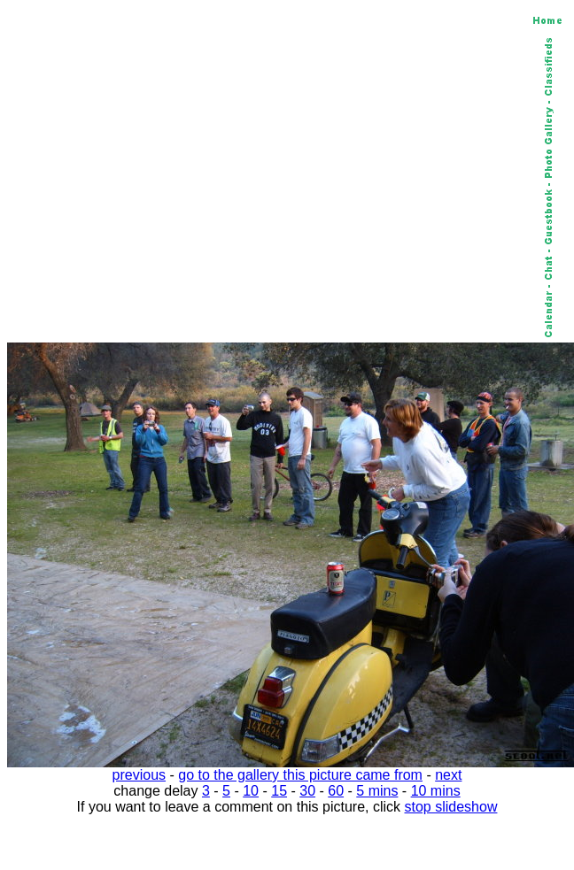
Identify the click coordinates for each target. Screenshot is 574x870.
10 (251, 790)
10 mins (436, 790)
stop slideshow (451, 806)
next (448, 774)
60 (336, 790)
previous (139, 774)
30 (307, 790)
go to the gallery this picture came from (300, 774)
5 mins (377, 790)
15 (279, 790)
